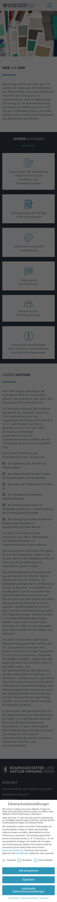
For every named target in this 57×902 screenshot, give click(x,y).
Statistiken (25, 861)
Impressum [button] (44, 899)
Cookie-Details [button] (14, 899)
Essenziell (9, 861)
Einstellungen (22, 854)
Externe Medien (43, 861)
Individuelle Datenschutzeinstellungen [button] (28, 891)
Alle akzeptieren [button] (28, 872)
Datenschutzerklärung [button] (29, 899)
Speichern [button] (28, 881)
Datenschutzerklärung (12, 852)
